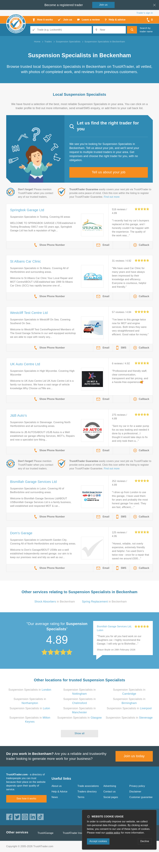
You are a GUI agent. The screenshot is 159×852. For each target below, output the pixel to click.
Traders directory (87, 791)
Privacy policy (137, 786)
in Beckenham (54, 601)
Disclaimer (135, 791)
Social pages (110, 797)
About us (57, 786)
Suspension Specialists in (29, 689)
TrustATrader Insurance (76, 833)
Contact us (109, 791)
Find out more (112, 197)
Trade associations (88, 786)
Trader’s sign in (144, 12)
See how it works (26, 798)
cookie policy (113, 832)
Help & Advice (59, 791)
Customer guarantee (140, 797)
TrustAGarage (45, 833)
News (55, 797)
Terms (80, 797)
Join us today (134, 756)
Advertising (109, 786)
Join (103, 4)
